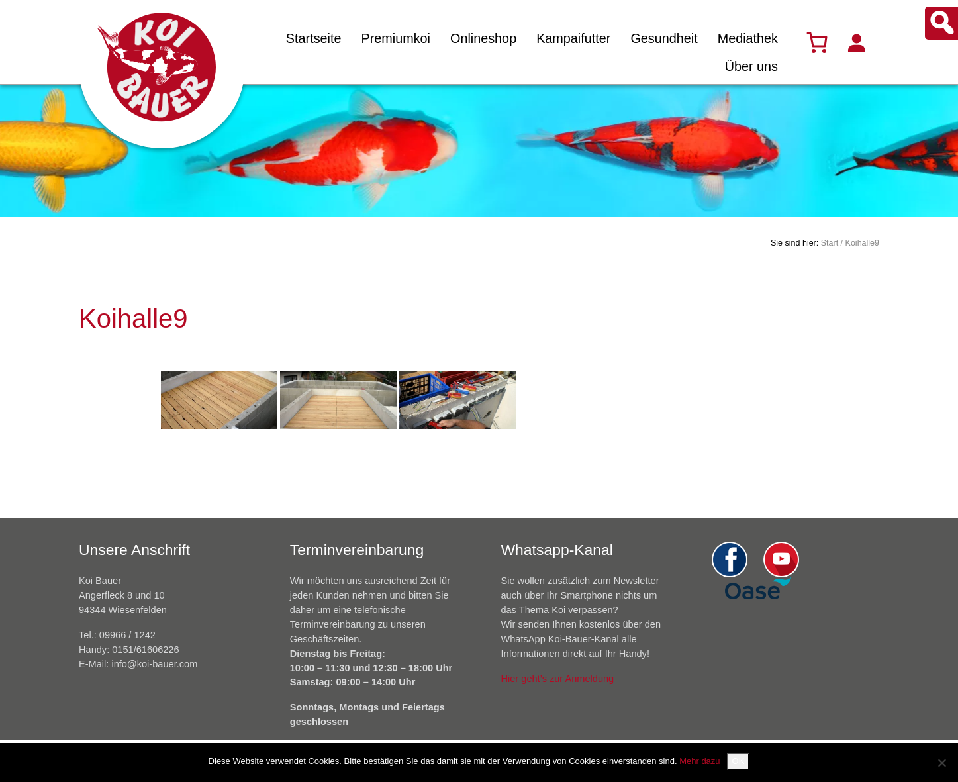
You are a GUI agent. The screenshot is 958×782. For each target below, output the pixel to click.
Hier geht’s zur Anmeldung (557, 678)
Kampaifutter (573, 38)
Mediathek (748, 38)
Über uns (751, 66)
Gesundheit (663, 38)
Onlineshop (483, 38)
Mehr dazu (699, 761)
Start (829, 243)
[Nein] (941, 762)
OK (738, 761)
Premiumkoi (395, 38)
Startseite (314, 38)
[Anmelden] (856, 42)
